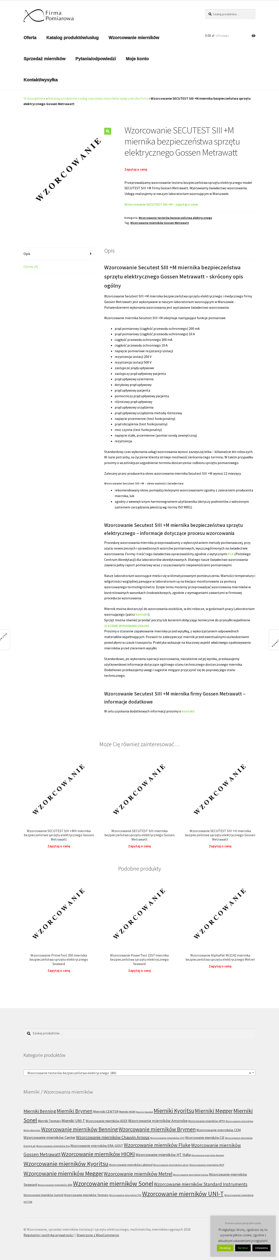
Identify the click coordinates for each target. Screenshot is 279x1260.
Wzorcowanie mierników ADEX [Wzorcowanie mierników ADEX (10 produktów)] (107, 1121)
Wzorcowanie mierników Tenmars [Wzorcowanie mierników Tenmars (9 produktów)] (86, 1195)
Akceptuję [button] (225, 1248)
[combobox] (139, 1073)
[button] (107, 131)
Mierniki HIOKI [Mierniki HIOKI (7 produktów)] (127, 1112)
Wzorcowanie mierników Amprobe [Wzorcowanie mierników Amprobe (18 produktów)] (157, 1120)
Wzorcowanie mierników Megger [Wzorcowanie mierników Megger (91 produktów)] (63, 1173)
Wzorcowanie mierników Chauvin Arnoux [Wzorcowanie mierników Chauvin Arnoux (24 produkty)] (113, 1137)
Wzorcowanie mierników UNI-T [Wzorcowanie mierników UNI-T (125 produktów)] (183, 1194)
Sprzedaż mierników (44, 58)
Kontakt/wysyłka (41, 79)
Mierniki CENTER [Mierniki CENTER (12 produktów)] (106, 1111)
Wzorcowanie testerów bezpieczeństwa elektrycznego (175, 218)
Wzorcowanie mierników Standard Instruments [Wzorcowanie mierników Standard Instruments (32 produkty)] (200, 1184)
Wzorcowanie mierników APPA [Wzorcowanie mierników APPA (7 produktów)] (206, 1121)
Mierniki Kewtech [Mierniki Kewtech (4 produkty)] (144, 1112)
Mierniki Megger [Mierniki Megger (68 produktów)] (214, 1110)
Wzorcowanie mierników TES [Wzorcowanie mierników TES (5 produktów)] (125, 1195)
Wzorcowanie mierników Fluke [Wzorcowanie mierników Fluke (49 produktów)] (157, 1145)
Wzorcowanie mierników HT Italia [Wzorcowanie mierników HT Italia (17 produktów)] (163, 1154)
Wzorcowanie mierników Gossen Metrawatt (159, 223)
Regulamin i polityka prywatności (48, 1235)
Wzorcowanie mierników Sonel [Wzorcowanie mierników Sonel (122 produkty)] (113, 1184)
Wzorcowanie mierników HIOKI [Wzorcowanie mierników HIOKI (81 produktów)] (98, 1154)
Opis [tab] (27, 253)
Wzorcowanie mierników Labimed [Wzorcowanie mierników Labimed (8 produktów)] (131, 1165)
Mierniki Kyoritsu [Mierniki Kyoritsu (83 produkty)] (174, 1110)
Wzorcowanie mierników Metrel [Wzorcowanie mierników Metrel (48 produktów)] (138, 1174)
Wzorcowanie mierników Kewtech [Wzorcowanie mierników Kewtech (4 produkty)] (207, 1155)
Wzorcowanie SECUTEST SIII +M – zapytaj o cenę (161, 204)
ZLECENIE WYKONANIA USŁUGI (126, 625)
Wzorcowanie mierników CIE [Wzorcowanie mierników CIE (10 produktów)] (204, 1138)
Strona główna (34, 98)
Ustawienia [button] (261, 1248)
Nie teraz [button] (243, 1248)
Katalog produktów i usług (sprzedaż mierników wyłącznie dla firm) (98, 98)
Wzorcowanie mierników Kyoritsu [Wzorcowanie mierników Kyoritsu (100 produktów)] (66, 1164)
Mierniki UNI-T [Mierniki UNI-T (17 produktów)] (73, 1120)
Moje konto (137, 58)
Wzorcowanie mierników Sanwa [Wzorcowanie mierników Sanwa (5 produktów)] (190, 1174)
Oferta (30, 37)
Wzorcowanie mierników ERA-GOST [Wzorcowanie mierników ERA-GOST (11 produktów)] (96, 1146)
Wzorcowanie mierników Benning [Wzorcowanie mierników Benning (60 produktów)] (79, 1129)
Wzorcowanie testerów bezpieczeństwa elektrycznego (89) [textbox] (138, 1073)
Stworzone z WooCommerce (98, 1235)
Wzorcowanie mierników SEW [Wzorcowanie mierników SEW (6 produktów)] (55, 1184)
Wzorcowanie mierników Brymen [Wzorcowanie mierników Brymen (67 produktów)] (157, 1129)
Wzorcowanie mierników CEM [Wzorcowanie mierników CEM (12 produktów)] (218, 1130)
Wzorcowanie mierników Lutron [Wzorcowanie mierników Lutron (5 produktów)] (171, 1164)
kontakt (142, 614)
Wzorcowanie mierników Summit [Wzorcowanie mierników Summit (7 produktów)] (43, 1195)
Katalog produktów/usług (72, 37)
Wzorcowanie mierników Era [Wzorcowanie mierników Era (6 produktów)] (53, 1146)
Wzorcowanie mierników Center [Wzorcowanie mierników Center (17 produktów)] (49, 1137)
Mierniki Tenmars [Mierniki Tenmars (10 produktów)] (49, 1121)
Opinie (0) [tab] (31, 266)
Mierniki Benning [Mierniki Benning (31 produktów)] (40, 1111)
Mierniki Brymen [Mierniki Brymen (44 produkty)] (74, 1111)
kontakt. (188, 711)
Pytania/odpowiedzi (95, 58)
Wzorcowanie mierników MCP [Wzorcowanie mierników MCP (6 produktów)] (206, 1164)
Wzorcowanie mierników (134, 37)
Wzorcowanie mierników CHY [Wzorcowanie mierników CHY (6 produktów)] (167, 1137)
